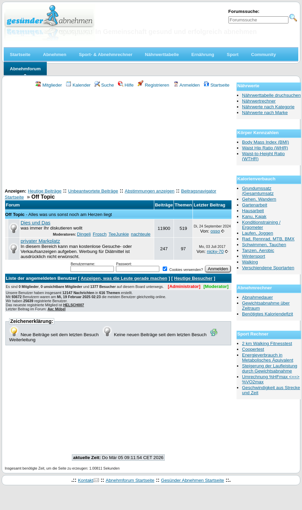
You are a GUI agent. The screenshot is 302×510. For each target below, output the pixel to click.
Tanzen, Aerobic (258, 250)
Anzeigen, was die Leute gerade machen (124, 278)
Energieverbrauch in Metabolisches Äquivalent (267, 357)
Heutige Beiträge (44, 191)
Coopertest (253, 349)
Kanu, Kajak (254, 216)
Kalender (78, 85)
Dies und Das (36, 222)
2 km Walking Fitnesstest (267, 343)
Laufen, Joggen (257, 233)
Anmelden (186, 85)
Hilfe (126, 85)
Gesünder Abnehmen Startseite (192, 480)
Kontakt (85, 480)
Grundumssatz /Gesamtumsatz (258, 191)
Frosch (100, 234)
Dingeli (84, 234)
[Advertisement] (118, 138)
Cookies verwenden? (183, 270)
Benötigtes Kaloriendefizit (267, 313)
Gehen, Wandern (259, 199)
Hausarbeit (253, 210)
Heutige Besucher (193, 278)
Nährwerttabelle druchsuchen (271, 95)
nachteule (140, 234)
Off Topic (15, 214)
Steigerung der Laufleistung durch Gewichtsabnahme (269, 368)
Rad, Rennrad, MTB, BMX (268, 238)
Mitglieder (49, 85)
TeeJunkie (118, 234)
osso (215, 231)
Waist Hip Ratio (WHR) (265, 147)
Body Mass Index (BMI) (265, 142)
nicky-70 (215, 251)
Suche (104, 85)
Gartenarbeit (254, 204)
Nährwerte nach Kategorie (268, 106)
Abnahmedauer (257, 297)
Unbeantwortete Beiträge (93, 191)
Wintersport (253, 256)
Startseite (216, 85)
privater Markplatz (40, 241)
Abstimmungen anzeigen (150, 191)
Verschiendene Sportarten (268, 267)
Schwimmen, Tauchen (264, 244)
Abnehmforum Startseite (130, 480)
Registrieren (153, 85)
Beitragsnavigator (198, 191)
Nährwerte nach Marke (265, 112)
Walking (250, 262)
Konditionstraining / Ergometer (261, 225)
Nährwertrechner (259, 101)
